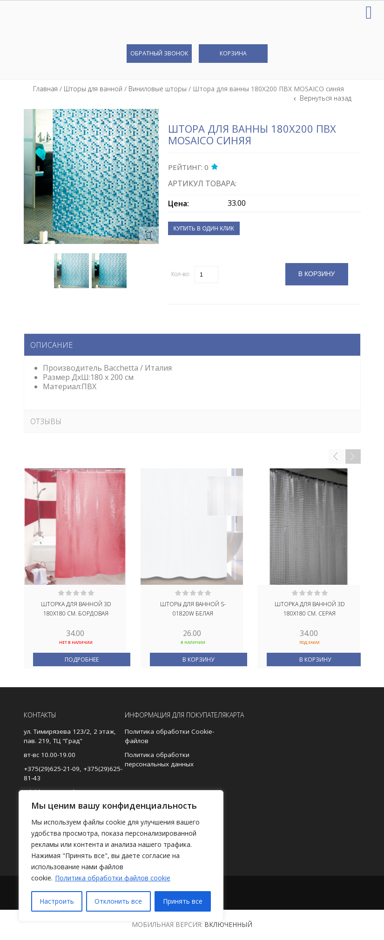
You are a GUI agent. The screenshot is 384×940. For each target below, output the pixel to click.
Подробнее (82, 659)
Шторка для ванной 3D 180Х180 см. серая (310, 608)
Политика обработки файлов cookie (112, 877)
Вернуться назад (324, 98)
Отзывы (45, 421)
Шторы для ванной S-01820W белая (193, 608)
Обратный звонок (159, 53)
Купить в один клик (204, 228)
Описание (51, 345)
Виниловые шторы (157, 88)
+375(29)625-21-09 (52, 768)
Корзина (233, 53)
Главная (45, 88)
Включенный (228, 924)
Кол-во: (180, 274)
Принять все (182, 901)
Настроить (57, 901)
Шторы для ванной (93, 88)
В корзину (198, 659)
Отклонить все (118, 901)
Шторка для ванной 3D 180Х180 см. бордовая (76, 608)
